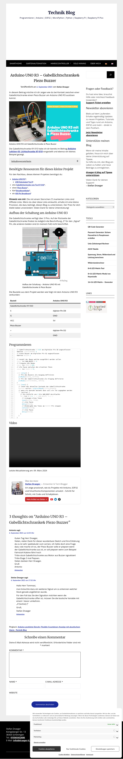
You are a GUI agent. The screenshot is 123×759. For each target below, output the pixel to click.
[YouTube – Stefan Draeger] (53, 499)
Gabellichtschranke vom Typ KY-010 (31, 185)
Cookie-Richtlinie (64, 754)
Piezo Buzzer (22, 187)
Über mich (95, 63)
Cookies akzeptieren (47, 749)
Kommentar (16, 650)
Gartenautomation (36, 63)
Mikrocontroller (60, 63)
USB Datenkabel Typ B (24, 182)
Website (13, 692)
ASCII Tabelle (93, 249)
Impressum (89, 754)
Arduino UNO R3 (19, 179)
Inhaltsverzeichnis (21, 161)
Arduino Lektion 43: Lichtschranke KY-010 (42, 150)
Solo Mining (79, 63)
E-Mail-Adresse (54, 682)
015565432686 (18, 737)
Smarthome (16, 63)
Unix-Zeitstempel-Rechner (98, 243)
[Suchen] (110, 74)
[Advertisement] (61, 37)
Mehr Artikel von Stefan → (38, 499)
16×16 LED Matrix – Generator (100, 282)
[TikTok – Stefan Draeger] (61, 499)
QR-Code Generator (96, 227)
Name (13, 682)
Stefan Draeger (64, 87)
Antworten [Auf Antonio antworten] (19, 570)
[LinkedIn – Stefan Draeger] (57, 499)
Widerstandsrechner (96, 263)
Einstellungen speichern (105, 749)
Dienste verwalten (39, 742)
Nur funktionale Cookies (76, 749)
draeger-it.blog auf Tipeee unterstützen (99, 174)
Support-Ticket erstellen (98, 102)
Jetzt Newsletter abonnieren (94, 134)
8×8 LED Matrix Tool (96, 268)
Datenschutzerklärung (78, 754)
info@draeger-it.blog (23, 740)
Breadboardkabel (23, 190)
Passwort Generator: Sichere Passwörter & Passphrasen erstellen (99, 235)
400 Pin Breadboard (23, 193)
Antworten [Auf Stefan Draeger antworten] (20, 614)
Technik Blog (61, 12)
